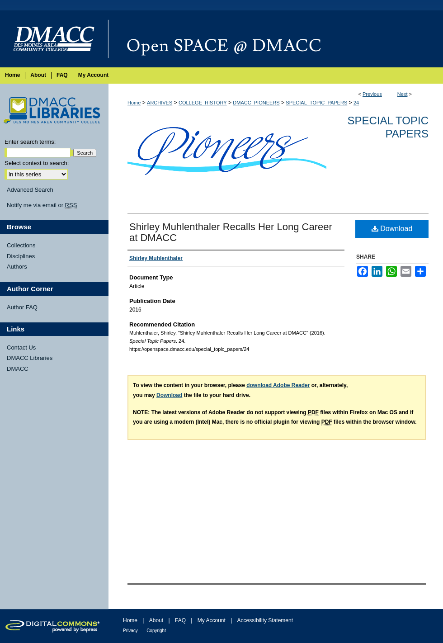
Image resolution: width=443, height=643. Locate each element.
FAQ (180, 620)
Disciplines (21, 256)
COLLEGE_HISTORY (203, 102)
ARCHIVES (159, 102)
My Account (212, 620)
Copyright (156, 630)
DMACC (17, 368)
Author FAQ (22, 307)
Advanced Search (30, 189)
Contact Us (21, 347)
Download (392, 228)
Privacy (130, 630)
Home (134, 102)
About (156, 620)
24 (356, 102)
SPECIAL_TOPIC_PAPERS (316, 102)
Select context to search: (37, 163)
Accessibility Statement (265, 620)
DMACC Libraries (29, 358)
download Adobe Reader (278, 385)
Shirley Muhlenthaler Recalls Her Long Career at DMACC (230, 232)
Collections (21, 245)
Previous (372, 94)
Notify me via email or (42, 205)
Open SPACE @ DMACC (275, 38)
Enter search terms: (30, 141)
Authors (17, 266)
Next (402, 94)
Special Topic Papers (388, 127)
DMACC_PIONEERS (256, 102)
